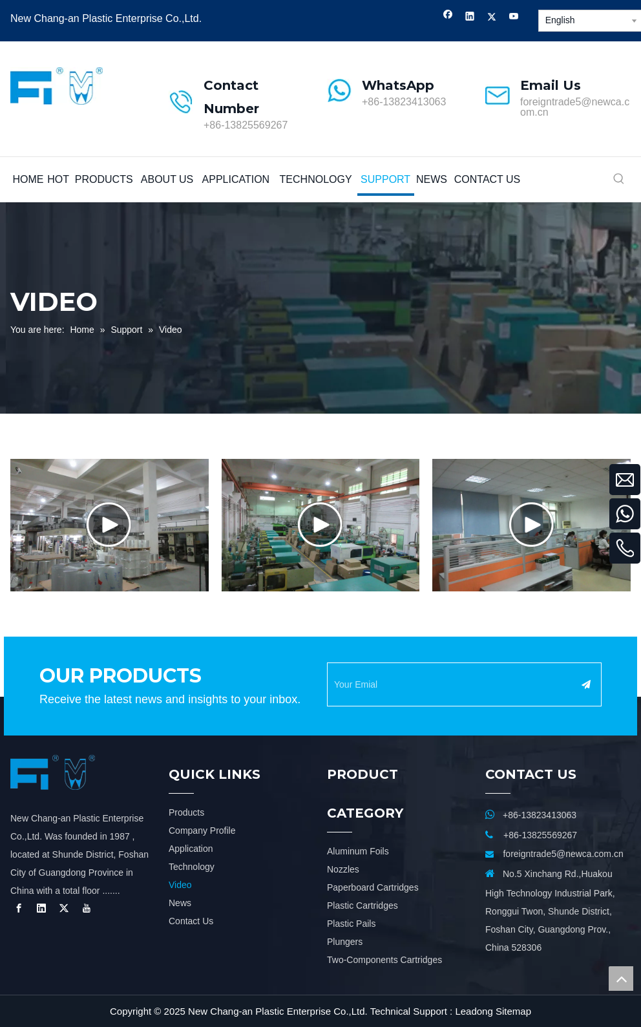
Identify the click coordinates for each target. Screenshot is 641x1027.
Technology (192, 867)
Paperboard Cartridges (373, 887)
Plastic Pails (351, 923)
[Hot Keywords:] (619, 179)
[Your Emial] (451, 684)
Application (191, 848)
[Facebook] (448, 18)
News (180, 903)
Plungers (345, 942)
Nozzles (343, 869)
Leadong (473, 1011)
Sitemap (513, 1011)
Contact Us (191, 921)
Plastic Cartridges (362, 905)
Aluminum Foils (358, 851)
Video (180, 885)
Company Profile (202, 830)
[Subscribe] (586, 684)
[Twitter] (492, 18)
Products (186, 812)
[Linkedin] (470, 18)
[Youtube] (514, 18)
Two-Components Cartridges (384, 960)
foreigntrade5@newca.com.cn (574, 107)
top (621, 978)
